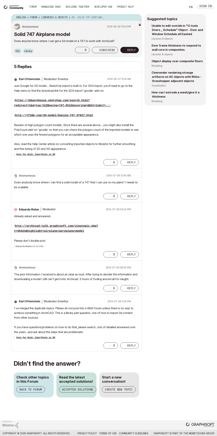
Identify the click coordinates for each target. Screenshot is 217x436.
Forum (33, 6)
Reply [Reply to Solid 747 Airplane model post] (131, 50)
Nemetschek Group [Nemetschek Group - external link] (201, 433)
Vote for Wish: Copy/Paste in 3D (35, 154)
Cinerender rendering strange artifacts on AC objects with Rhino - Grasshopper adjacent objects (176, 77)
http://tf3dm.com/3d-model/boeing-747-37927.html (54, 115)
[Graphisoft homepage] (200, 425)
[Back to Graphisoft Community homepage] (14, 6)
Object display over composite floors (177, 61)
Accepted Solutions (77, 389)
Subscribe (107, 50)
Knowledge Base (51, 6)
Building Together (77, 6)
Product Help (125, 6)
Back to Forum (30, 389)
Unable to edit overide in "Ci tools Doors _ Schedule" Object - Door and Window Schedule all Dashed (177, 30)
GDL (17, 50)
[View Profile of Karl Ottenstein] (29, 79)
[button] (78, 50)
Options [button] (137, 17)
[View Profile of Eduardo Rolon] (29, 209)
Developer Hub (103, 6)
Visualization (159, 85)
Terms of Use (108, 433)
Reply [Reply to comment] (131, 162)
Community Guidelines (133, 433)
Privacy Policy (87, 433)
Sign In (205, 6)
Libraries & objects (162, 38)
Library (28, 50)
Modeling (157, 65)
